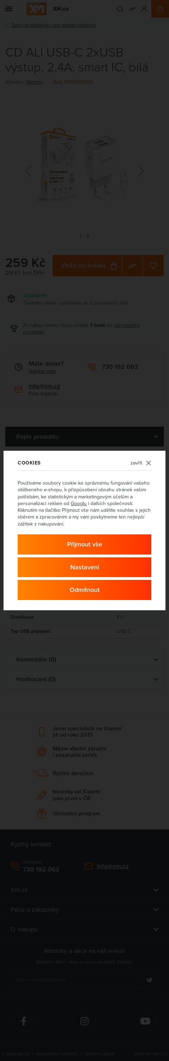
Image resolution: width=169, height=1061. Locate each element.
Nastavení (84, 567)
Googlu (79, 503)
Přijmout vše (84, 544)
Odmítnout (85, 589)
